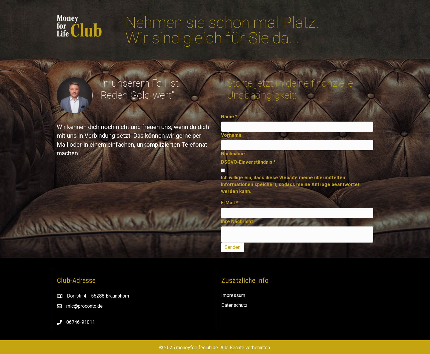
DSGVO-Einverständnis (248, 162)
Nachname (233, 154)
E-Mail (229, 203)
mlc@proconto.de (84, 306)
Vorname (231, 135)
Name (229, 116)
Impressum (233, 295)
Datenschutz (234, 305)
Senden (232, 247)
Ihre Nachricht (237, 221)
